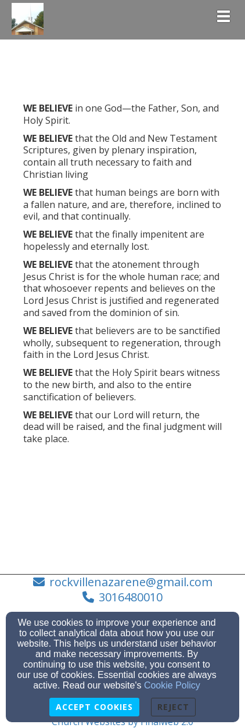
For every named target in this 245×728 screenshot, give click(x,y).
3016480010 (131, 597)
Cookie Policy (172, 685)
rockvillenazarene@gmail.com (130, 582)
